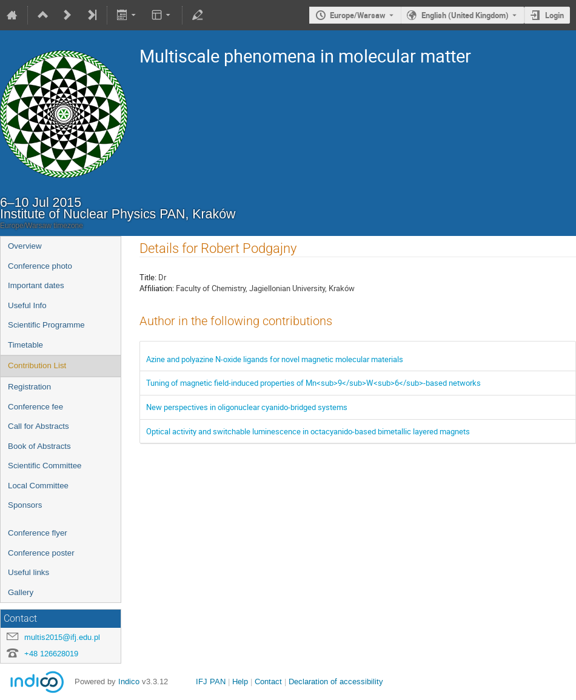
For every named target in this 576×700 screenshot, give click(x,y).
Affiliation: (156, 288)
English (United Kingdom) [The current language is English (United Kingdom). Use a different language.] (465, 15)
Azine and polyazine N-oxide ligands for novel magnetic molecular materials (274, 359)
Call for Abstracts (38, 426)
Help (240, 681)
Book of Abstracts (39, 446)
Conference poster (41, 552)
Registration (29, 386)
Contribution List (37, 365)
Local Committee (38, 485)
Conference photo (40, 266)
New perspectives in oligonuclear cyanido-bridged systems (246, 407)
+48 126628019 (51, 653)
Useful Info (27, 305)
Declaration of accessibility (336, 681)
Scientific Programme (46, 324)
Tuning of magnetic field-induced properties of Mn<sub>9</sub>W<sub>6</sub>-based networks (313, 382)
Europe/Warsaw (358, 15)
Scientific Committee (44, 465)
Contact (268, 681)
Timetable (25, 344)
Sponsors (25, 505)
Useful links (28, 572)
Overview (25, 246)
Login (554, 15)
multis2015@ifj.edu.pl (62, 637)
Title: (147, 277)
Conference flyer (37, 532)
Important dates (36, 285)
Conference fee (35, 406)
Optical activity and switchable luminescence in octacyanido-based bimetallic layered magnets (308, 431)
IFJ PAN (211, 681)
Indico (128, 681)
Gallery (20, 592)
